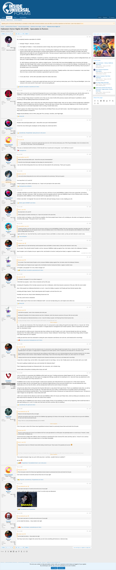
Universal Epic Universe (101, 73)
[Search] (111, 17)
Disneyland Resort (100, 67)
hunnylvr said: (21, 534)
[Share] (87, 37)
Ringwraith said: (21, 469)
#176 (90, 408)
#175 (90, 372)
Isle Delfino (13, 388)
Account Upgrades (18, 19)
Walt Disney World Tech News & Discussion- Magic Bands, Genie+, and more (104, 89)
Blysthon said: (21, 173)
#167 (90, 190)
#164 (90, 136)
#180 (90, 531)
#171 (90, 257)
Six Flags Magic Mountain (102, 82)
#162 (90, 90)
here (82, 23)
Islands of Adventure (100, 80)
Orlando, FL (13, 186)
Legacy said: (20, 277)
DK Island (13, 236)
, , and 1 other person (32, 132)
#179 (90, 513)
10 (16, 33)
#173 (90, 307)
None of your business (10, 50)
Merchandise (23, 17)
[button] (15, 17)
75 (23, 33)
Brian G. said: (21, 209)
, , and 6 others (27, 404)
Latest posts (97, 60)
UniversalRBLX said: (22, 157)
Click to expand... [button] (54, 322)
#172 (90, 274)
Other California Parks (100, 85)
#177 (90, 466)
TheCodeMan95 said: (22, 411)
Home (3, 17)
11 (18, 33)
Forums (9, 17)
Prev (4, 33)
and (25, 186)
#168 (90, 206)
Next (26, 33)
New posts (3, 19)
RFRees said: (21, 430)
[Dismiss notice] (113, 23)
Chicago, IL (13, 527)
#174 (90, 344)
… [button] (8, 33)
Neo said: (20, 139)
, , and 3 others (29, 86)
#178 (90, 483)
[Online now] (8, 229)
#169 (90, 223)
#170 (90, 240)
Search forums (10, 19)
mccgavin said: (21, 243)
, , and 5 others (31, 270)
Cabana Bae (12, 133)
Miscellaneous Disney (100, 93)
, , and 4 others (31, 527)
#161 (90, 36)
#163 (90, 120)
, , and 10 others (31, 340)
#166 (90, 171)
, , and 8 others (27, 202)
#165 (90, 154)
